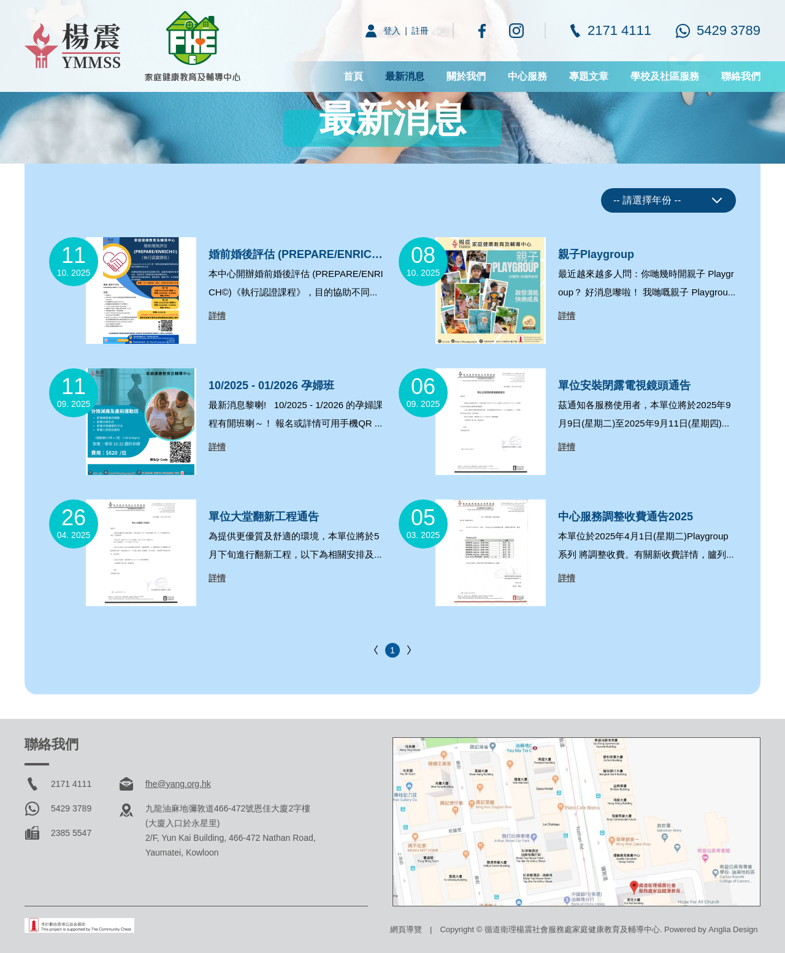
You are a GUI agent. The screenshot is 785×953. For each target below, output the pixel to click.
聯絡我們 (740, 76)
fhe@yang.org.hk (178, 784)
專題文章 (588, 76)
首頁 (353, 76)
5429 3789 (728, 30)
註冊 (420, 31)
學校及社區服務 (664, 76)
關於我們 (466, 76)
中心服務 (527, 76)
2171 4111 (619, 30)
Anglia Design (732, 929)
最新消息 (404, 76)
